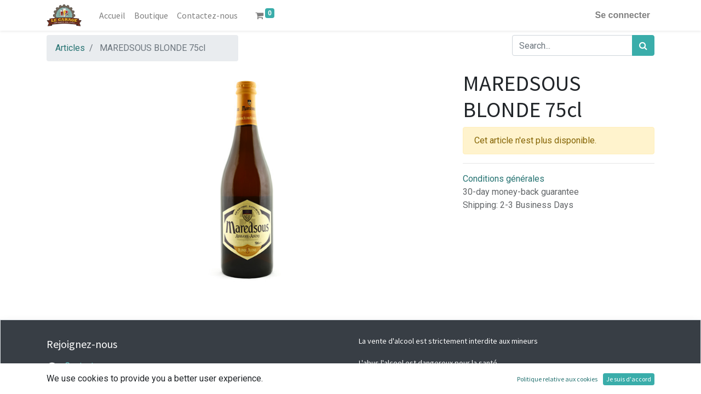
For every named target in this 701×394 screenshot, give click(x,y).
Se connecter (622, 15)
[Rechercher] (643, 45)
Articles (70, 48)
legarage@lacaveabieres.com (121, 379)
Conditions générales (503, 178)
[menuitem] (112, 15)
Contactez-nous (95, 366)
